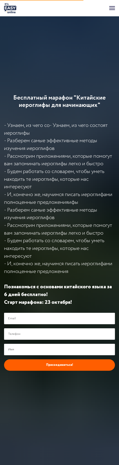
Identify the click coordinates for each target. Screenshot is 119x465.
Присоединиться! (59, 365)
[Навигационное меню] (112, 8)
